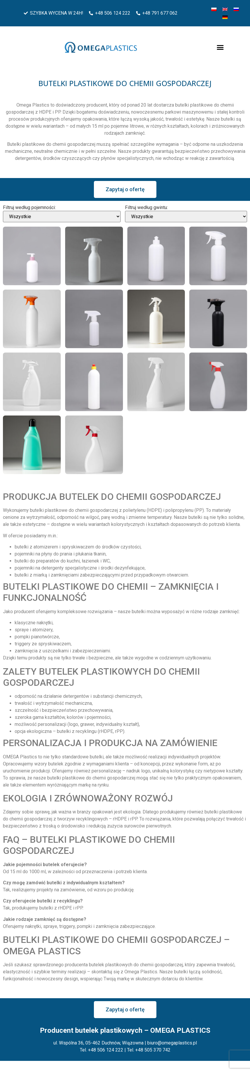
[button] (220, 47)
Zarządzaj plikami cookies (33, 1064)
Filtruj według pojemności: (29, 207)
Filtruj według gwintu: (146, 207)
